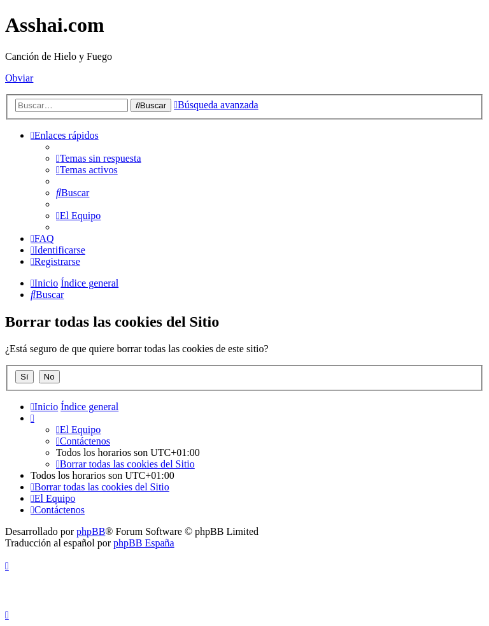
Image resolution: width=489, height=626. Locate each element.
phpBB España (143, 542)
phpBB (90, 531)
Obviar (19, 78)
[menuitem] (98, 158)
